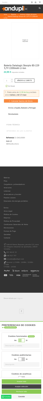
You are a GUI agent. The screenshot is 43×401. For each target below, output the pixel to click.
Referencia (10, 137)
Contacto (7, 238)
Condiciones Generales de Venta (16, 224)
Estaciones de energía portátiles (16, 201)
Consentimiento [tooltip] (10, 327)
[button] (21, 345)
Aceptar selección (21, 386)
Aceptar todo (21, 381)
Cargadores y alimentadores (14, 184)
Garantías (7, 234)
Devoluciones (9, 228)
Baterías (7, 178)
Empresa (7, 218)
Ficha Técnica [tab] (13, 125)
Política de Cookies (11, 214)
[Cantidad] (7, 80)
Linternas (7, 191)
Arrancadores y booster (12, 194)
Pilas (5, 181)
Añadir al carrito (24, 80)
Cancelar (21, 396)
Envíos (6, 208)
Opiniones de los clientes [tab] (19, 131)
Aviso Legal (8, 211)
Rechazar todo (21, 391)
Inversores (8, 188)
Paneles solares (10, 198)
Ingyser (20, 298)
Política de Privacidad (12, 221)
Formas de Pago (10, 231)
